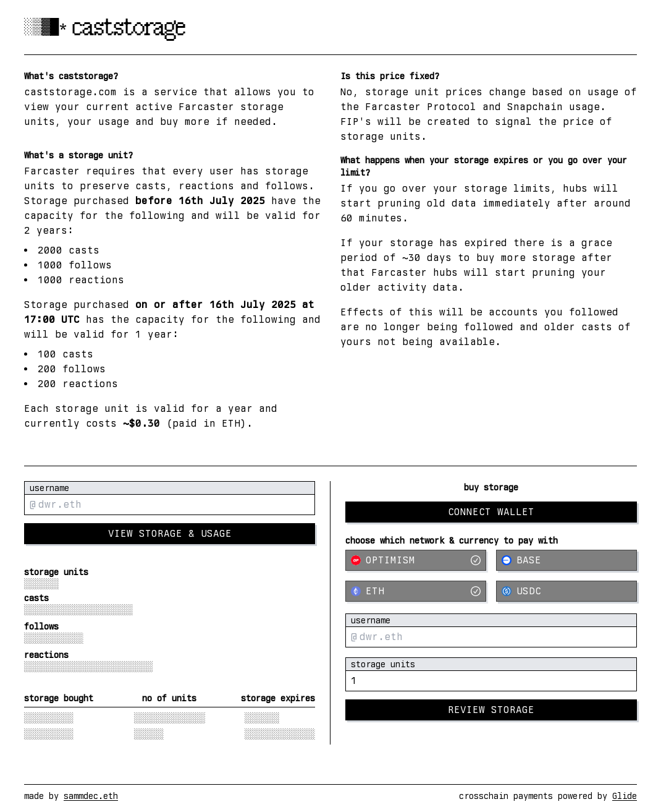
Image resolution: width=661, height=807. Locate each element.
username (49, 488)
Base (521, 560)
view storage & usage (170, 533)
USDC (521, 591)
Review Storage (491, 709)
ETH (416, 591)
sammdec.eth (91, 796)
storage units (383, 664)
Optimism (416, 560)
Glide (624, 796)
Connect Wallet (491, 512)
